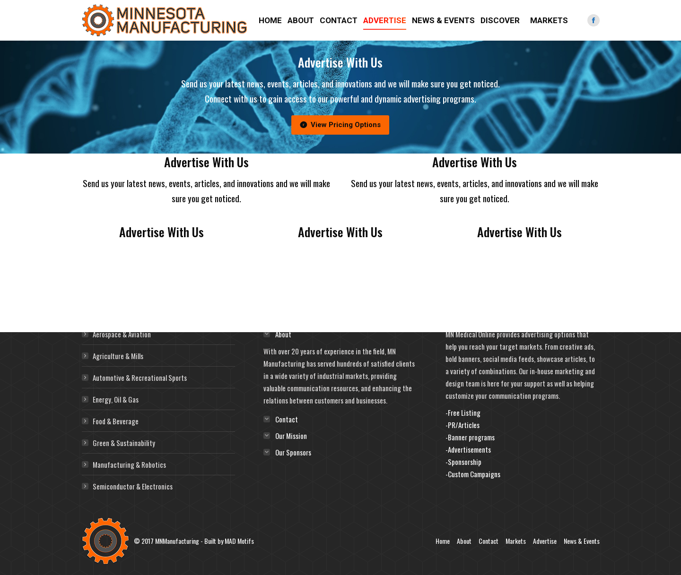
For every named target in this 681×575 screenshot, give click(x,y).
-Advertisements (468, 449)
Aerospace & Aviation (122, 334)
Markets (516, 541)
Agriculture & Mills (118, 356)
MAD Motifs (239, 541)
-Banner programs (470, 437)
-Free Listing (462, 412)
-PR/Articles (462, 425)
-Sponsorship (463, 461)
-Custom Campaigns (472, 474)
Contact (488, 541)
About (464, 541)
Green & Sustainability (124, 443)
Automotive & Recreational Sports (140, 377)
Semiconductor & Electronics (133, 486)
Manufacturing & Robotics (129, 464)
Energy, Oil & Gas (116, 399)
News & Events (582, 541)
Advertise (545, 541)
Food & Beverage (116, 421)
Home (443, 541)
